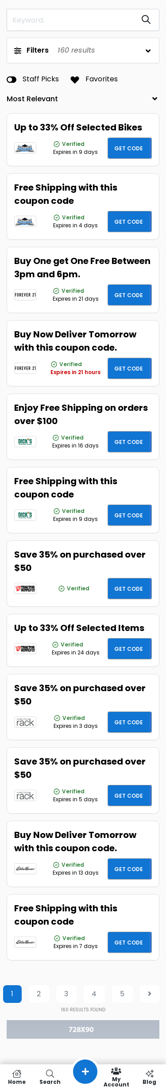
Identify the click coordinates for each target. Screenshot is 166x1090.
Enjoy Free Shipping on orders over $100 (81, 414)
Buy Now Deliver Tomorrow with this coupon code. (75, 341)
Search (49, 1077)
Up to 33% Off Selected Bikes (78, 127)
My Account (116, 1077)
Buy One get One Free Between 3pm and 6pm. (82, 267)
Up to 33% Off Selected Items (79, 628)
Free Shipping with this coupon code (65, 194)
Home (16, 1077)
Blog (149, 1077)
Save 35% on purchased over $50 (80, 561)
